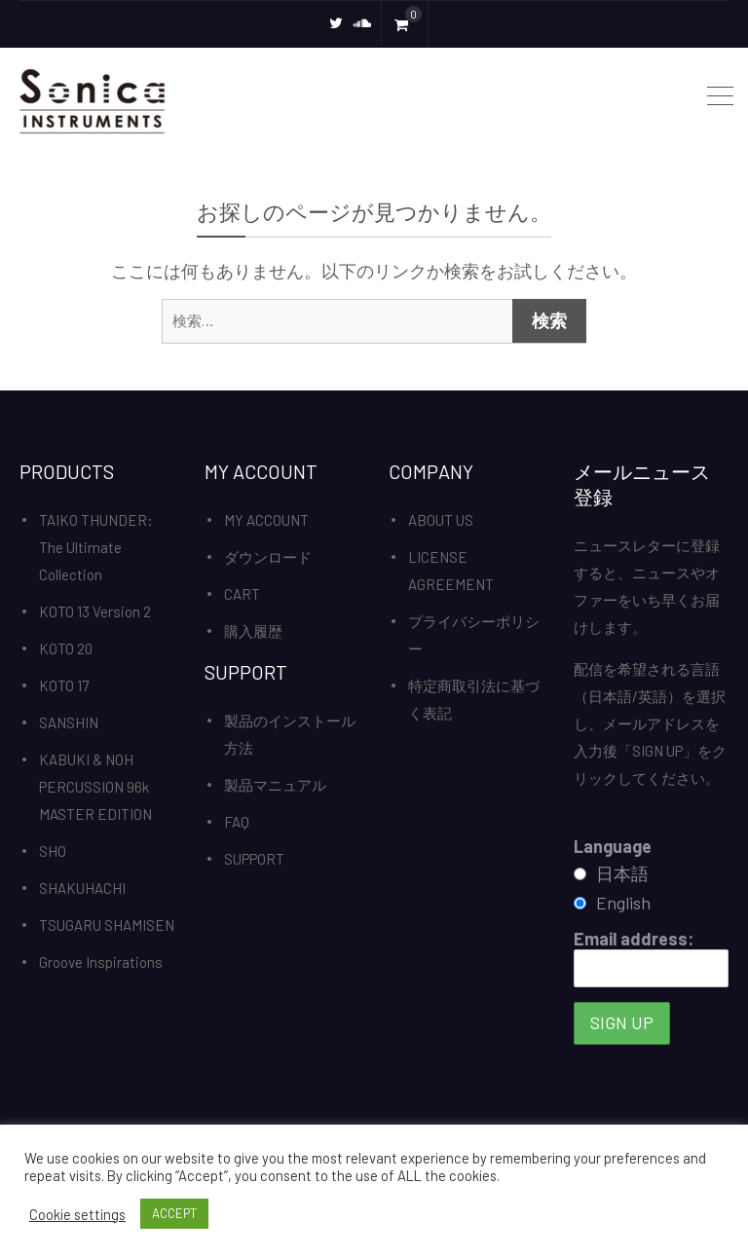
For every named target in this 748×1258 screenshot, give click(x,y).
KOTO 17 (64, 685)
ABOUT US (440, 520)
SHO (52, 851)
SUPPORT (254, 859)
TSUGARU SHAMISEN (106, 925)
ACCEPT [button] (174, 1213)
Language (613, 846)
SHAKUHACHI (82, 888)
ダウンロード (268, 557)
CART (242, 594)
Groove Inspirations (101, 962)
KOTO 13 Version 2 (95, 611)
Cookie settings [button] (77, 1214)
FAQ (236, 822)
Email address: (651, 957)
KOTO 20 (66, 648)
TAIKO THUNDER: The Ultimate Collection (96, 547)
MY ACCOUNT (266, 520)
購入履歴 (253, 631)
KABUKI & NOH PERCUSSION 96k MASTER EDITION (95, 787)
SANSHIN (68, 722)
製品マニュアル (275, 785)
